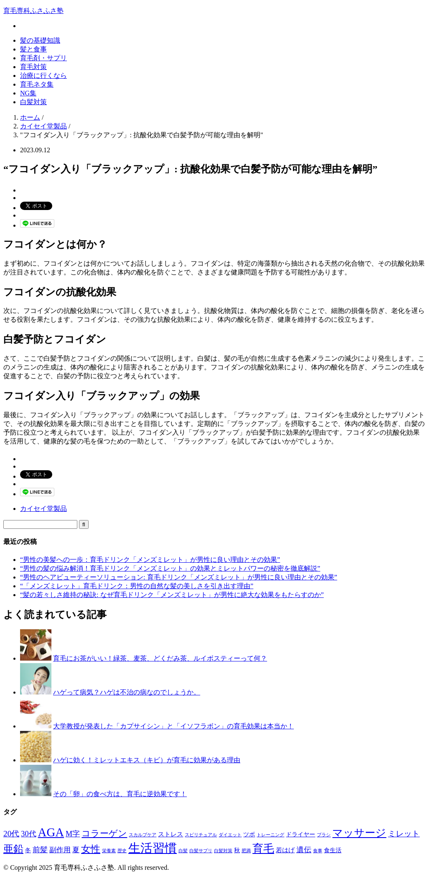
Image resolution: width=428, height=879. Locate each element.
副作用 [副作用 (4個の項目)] (60, 850)
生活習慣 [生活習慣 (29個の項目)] (152, 848)
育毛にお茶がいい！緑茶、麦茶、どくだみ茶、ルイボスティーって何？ (160, 658)
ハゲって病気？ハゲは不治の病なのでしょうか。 (126, 692)
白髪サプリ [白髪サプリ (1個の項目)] (200, 850)
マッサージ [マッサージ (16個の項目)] (359, 832)
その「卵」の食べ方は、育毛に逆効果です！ (120, 793)
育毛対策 (33, 66)
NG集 (28, 93)
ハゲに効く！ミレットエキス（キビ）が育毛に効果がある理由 (146, 760)
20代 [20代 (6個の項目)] (11, 833)
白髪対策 (33, 101)
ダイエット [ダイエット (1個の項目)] (230, 835)
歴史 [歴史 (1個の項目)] (122, 850)
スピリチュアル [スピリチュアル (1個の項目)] (201, 835)
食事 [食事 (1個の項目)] (317, 850)
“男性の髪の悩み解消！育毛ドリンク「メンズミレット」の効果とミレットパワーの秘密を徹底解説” (170, 568)
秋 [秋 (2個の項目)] (237, 850)
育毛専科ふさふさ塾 (33, 10)
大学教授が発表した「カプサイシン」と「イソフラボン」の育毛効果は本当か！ (173, 726)
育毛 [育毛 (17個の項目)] (263, 849)
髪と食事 (33, 49)
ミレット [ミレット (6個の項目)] (404, 833)
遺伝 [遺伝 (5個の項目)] (303, 850)
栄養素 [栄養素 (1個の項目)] (109, 850)
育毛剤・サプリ (43, 58)
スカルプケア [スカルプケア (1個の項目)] (142, 835)
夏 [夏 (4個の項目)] (75, 850)
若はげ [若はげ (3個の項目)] (285, 849)
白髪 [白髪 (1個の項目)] (183, 850)
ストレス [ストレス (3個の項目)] (170, 834)
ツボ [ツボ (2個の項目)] (249, 834)
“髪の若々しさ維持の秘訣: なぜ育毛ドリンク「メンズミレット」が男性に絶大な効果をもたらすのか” (172, 594)
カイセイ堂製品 (43, 508)
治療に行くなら (43, 75)
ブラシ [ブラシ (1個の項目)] (324, 835)
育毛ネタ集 (37, 84)
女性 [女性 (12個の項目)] (90, 848)
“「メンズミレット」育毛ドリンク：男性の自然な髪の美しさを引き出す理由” (136, 585)
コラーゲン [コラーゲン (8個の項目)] (104, 833)
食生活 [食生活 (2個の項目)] (332, 850)
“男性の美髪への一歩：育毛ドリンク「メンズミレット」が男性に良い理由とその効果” (150, 559)
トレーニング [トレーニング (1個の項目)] (270, 835)
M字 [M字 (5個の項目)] (73, 834)
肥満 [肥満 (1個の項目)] (246, 850)
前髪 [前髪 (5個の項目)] (40, 850)
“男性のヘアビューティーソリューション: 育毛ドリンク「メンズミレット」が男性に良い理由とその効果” (178, 577)
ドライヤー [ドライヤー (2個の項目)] (300, 834)
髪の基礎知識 (40, 40)
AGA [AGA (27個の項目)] (51, 832)
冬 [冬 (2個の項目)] (28, 850)
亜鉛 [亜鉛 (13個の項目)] (13, 848)
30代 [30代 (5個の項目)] (28, 834)
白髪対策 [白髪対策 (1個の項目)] (223, 850)
